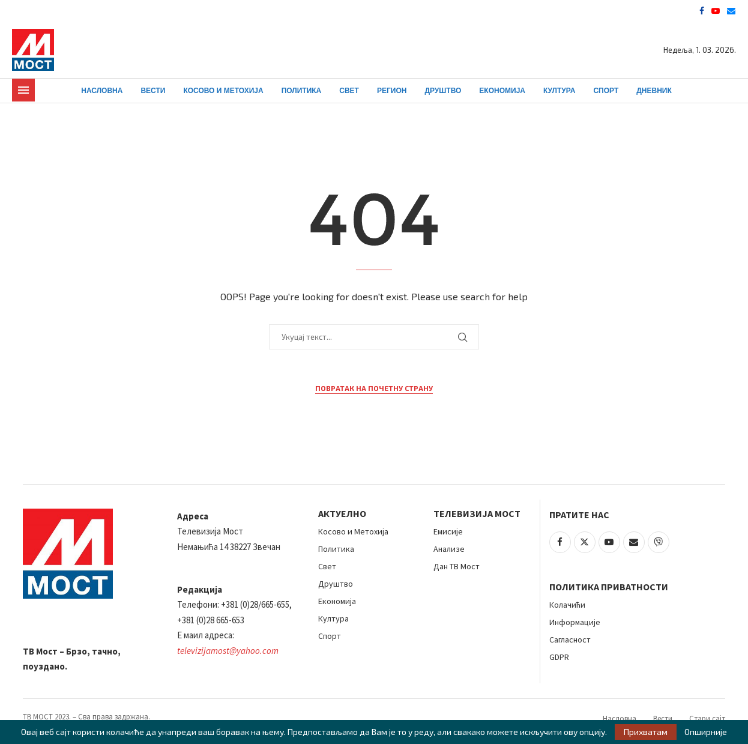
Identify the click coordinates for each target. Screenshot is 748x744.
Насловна (101, 90)
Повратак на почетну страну (374, 388)
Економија (502, 90)
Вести (152, 90)
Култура (559, 90)
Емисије (448, 531)
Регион (391, 90)
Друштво (442, 90)
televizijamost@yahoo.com (228, 650)
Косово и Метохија (223, 90)
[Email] (731, 11)
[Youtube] (715, 11)
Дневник (654, 90)
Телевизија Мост (476, 513)
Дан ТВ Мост (456, 566)
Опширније (705, 732)
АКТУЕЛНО (342, 513)
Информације (574, 622)
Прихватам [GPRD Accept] (646, 732)
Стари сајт (707, 718)
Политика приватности (608, 586)
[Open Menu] (23, 90)
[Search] (730, 91)
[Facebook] (702, 11)
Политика (302, 90)
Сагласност (570, 639)
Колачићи (567, 604)
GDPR (559, 657)
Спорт (605, 90)
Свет (349, 90)
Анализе (449, 549)
